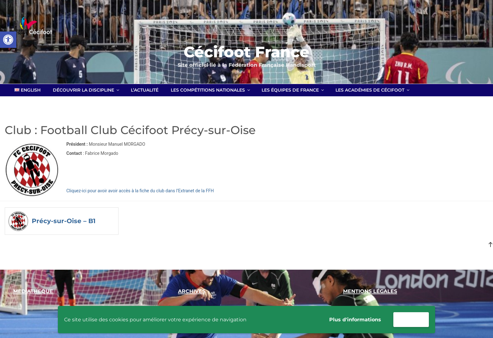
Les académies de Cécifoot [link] (372, 90)
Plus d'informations (355, 320)
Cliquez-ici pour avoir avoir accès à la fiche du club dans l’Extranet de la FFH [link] (140, 190)
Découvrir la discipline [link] (86, 90)
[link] (8, 39)
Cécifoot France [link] (246, 52)
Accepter (411, 319)
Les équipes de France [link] (293, 90)
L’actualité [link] (144, 90)
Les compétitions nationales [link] (211, 90)
